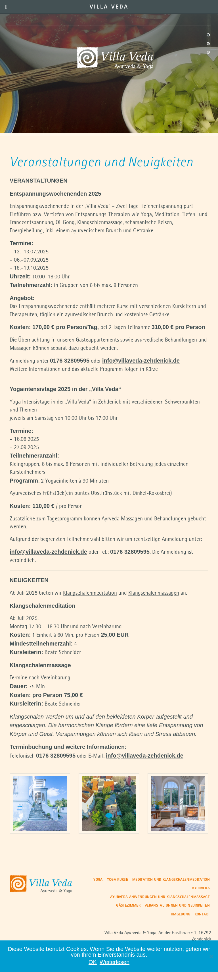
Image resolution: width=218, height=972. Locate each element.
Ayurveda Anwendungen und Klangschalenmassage (160, 897)
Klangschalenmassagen (153, 593)
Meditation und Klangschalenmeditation (171, 880)
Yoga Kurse (117, 880)
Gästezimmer (128, 905)
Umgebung (180, 914)
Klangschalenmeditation (90, 593)
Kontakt (202, 914)
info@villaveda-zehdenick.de (141, 360)
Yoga (97, 880)
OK (93, 962)
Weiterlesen (114, 962)
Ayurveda (201, 888)
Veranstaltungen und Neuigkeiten (177, 905)
